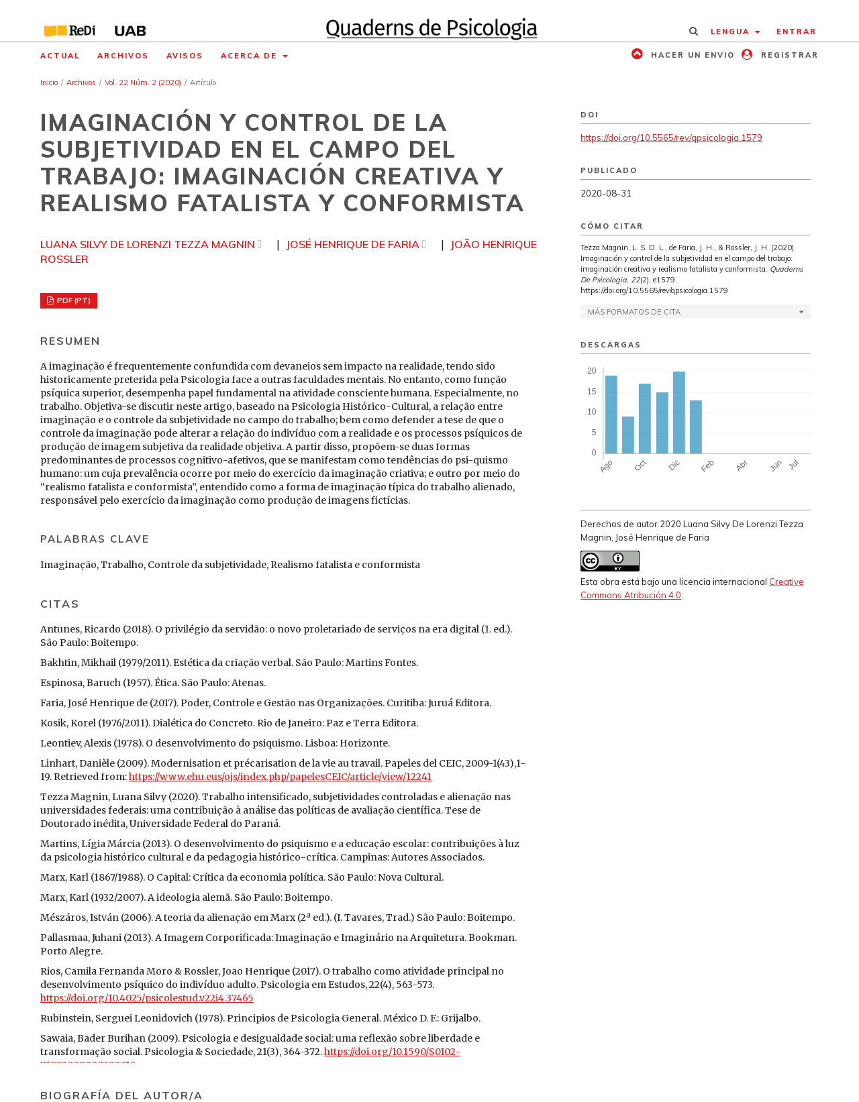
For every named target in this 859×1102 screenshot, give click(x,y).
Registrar (788, 55)
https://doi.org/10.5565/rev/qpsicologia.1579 (671, 137)
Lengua (732, 31)
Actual (60, 55)
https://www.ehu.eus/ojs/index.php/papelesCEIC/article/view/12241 (280, 777)
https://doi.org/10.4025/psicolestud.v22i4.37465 (147, 998)
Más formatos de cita (634, 312)
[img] (429, 21)
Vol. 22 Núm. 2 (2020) (143, 82)
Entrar (796, 31)
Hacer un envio (691, 55)
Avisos (184, 55)
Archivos (123, 55)
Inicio (49, 82)
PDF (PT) (73, 300)
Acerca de (251, 55)
